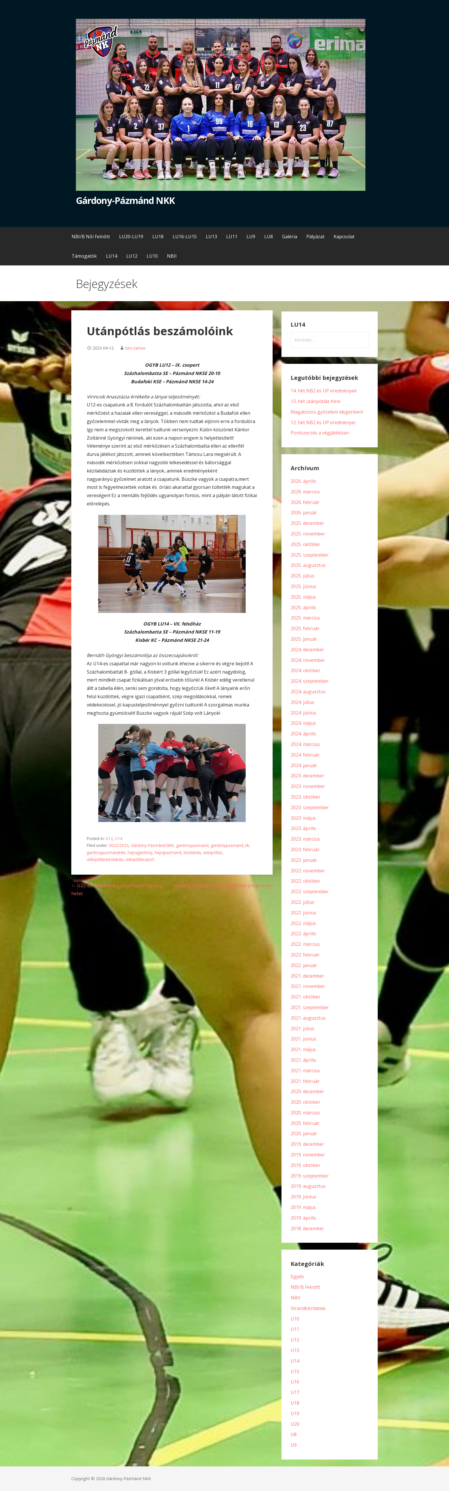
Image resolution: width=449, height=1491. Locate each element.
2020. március (305, 1112)
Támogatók (84, 256)
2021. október (305, 997)
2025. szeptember (310, 555)
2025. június (303, 586)
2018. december (307, 1228)
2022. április (303, 933)
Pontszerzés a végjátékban (320, 433)
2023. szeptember (310, 807)
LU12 (131, 256)
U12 (109, 838)
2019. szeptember (310, 1176)
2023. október (305, 797)
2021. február (305, 1081)
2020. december (307, 1091)
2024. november (308, 660)
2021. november (308, 986)
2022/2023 (119, 845)
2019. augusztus (308, 1186)
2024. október (305, 670)
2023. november (308, 786)
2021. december (307, 976)
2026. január (304, 512)
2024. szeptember (310, 681)
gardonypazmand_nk (230, 845)
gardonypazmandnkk (106, 852)
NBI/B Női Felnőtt (91, 236)
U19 (295, 1413)
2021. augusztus (308, 1018)
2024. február (305, 755)
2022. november (308, 870)
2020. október (305, 1102)
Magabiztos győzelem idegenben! (327, 412)
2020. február (305, 1123)
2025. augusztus (308, 565)
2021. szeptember (310, 1007)
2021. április (303, 1060)
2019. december (307, 1144)
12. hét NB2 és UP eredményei (323, 422)
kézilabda (192, 852)
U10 (295, 1319)
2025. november (308, 534)
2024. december (307, 649)
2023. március (305, 839)
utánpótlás (212, 852)
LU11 (231, 236)
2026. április (303, 481)
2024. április (303, 733)
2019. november (308, 1154)
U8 (294, 1434)
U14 (118, 838)
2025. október (305, 544)
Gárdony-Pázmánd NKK (125, 200)
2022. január (304, 965)
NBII (172, 256)
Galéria (289, 236)
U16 (295, 1382)
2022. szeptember (310, 891)
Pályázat (315, 236)
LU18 (158, 236)
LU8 (268, 236)
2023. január (304, 860)
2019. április (303, 1218)
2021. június (303, 1039)
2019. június (303, 1197)
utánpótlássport (139, 859)
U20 (295, 1424)
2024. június (303, 713)
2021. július (302, 1028)
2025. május (303, 597)
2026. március (305, 492)
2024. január (304, 765)
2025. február (305, 628)
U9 (294, 1445)
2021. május (303, 1049)
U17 (295, 1392)
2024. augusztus (308, 691)
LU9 (251, 236)
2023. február (305, 849)
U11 (295, 1329)
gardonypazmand (192, 845)
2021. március (305, 1070)
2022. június (303, 913)
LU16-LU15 (185, 236)
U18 (295, 1403)
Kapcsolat (344, 236)
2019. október (305, 1165)
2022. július (302, 902)
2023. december (307, 776)
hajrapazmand (168, 852)
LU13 (211, 236)
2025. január (304, 639)
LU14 (111, 256)
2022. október (305, 881)
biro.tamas (135, 348)
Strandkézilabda (308, 1308)
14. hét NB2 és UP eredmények (324, 391)
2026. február (305, 502)
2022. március (305, 944)
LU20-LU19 (131, 236)
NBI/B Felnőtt (305, 1287)
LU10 (152, 256)
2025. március (305, 618)
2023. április (303, 828)
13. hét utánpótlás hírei (315, 401)
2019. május (303, 1207)
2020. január (304, 1133)
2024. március (305, 744)
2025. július (302, 576)
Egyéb (297, 1276)
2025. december (307, 523)
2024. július (302, 702)
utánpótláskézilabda (105, 859)
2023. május (303, 818)
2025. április (303, 607)
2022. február (305, 955)
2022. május (303, 923)
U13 (295, 1350)
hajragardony (140, 852)
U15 (295, 1371)
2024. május (303, 723)
